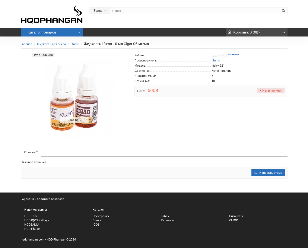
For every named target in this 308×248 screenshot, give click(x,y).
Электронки (99, 216)
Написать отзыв (268, 172)
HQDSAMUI (30, 224)
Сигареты (234, 216)
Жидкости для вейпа (51, 44)
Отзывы (31, 152)
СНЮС (232, 220)
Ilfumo (75, 44)
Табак (163, 216)
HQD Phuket (31, 228)
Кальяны (165, 220)
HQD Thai (29, 216)
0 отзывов (233, 54)
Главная (26, 44)
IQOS (94, 224)
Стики (95, 220)
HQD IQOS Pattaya (35, 220)
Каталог (51, 31)
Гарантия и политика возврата (42, 199)
